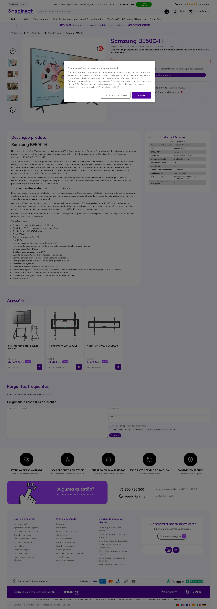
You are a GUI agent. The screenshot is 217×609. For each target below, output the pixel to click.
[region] (109, 81)
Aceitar (141, 95)
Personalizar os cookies (115, 95)
